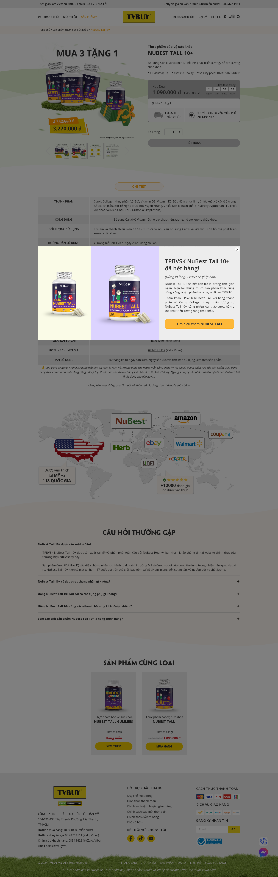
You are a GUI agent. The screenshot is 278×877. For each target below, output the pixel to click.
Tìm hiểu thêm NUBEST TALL (200, 324)
